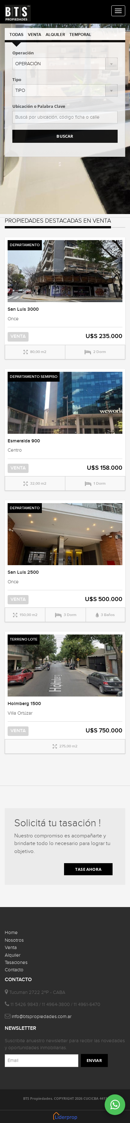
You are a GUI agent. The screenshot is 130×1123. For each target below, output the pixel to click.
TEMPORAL (80, 34)
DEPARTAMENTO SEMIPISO (33, 376)
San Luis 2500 (23, 572)
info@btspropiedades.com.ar (42, 1016)
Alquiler (13, 955)
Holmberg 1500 (24, 704)
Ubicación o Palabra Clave (38, 106)
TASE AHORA (88, 869)
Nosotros (14, 940)
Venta (11, 947)
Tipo (16, 79)
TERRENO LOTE (23, 639)
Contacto (14, 970)
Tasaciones (16, 962)
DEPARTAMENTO (25, 245)
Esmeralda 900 (24, 441)
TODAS (16, 34)
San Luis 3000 (23, 309)
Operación (23, 53)
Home (11, 932)
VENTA (34, 34)
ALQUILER (55, 34)
